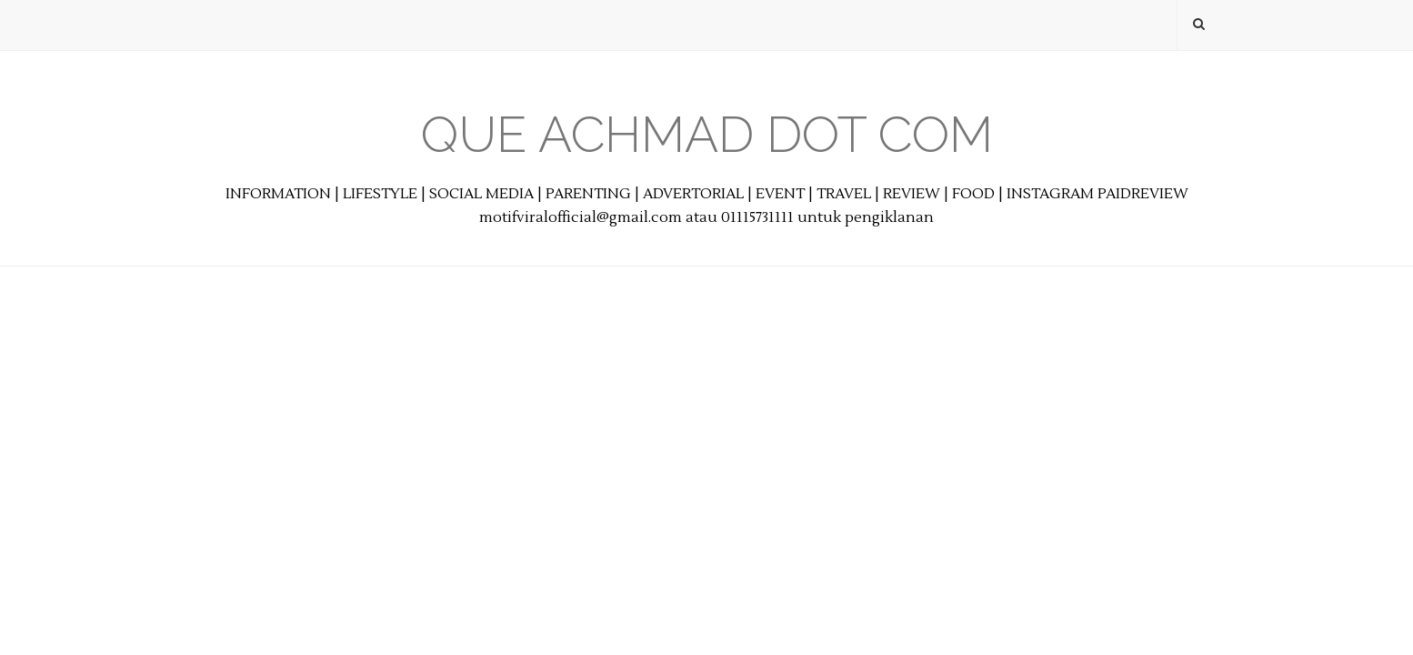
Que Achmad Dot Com (707, 134)
